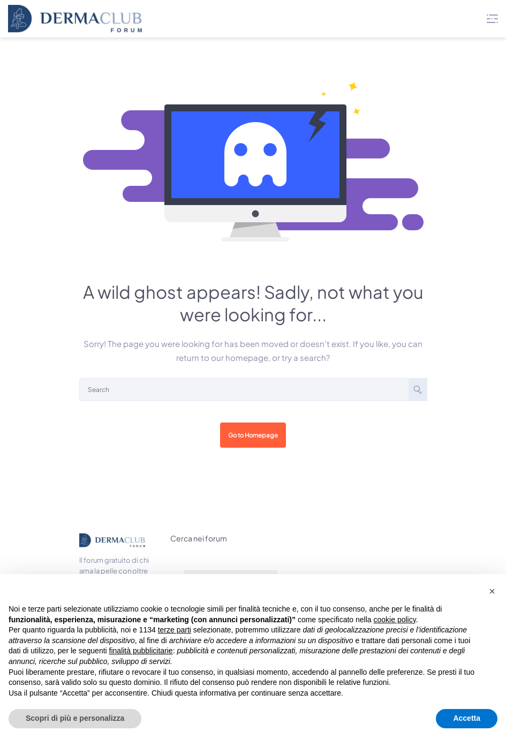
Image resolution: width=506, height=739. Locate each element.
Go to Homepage (253, 435)
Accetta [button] (466, 718)
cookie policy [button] (395, 619)
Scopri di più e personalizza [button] (75, 718)
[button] (492, 591)
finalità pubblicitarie (141, 650)
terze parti (174, 629)
